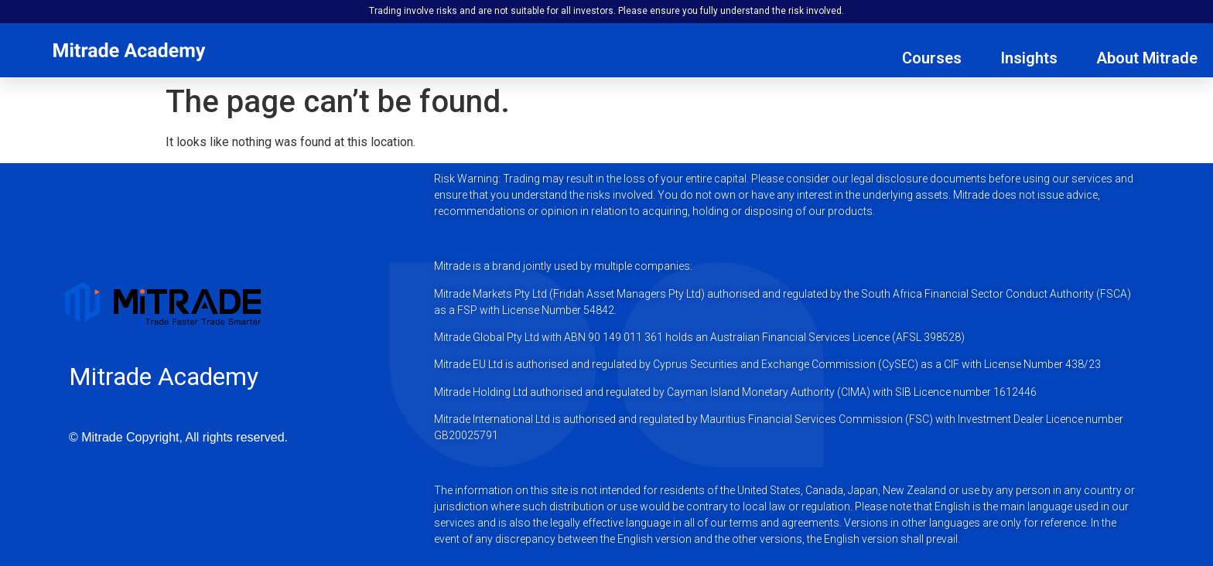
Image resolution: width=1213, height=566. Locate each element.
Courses (932, 58)
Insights (1029, 58)
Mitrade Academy (163, 376)
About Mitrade (1147, 58)
